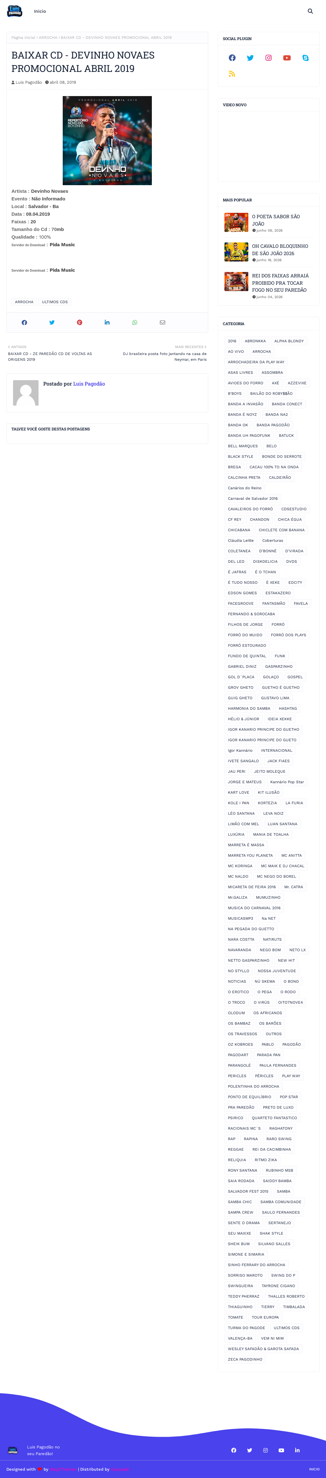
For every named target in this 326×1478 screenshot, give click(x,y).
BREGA (234, 467)
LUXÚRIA (236, 834)
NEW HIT (286, 960)
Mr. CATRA (293, 887)
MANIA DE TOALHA (271, 834)
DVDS (291, 561)
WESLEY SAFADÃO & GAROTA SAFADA (263, 1349)
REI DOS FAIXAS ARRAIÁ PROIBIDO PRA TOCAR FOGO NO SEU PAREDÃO (280, 282)
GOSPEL (295, 677)
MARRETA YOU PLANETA (250, 855)
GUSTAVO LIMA (275, 698)
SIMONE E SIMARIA (246, 1254)
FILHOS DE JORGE (245, 624)
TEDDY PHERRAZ (243, 1296)
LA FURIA (294, 803)
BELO (271, 446)
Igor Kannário (240, 750)
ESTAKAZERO (278, 593)
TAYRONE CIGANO (278, 1286)
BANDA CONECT (287, 404)
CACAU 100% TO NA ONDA (274, 467)
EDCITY (295, 582)
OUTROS (274, 1034)
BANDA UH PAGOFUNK (249, 435)
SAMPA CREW (240, 1212)
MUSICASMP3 (240, 918)
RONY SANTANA (242, 1170)
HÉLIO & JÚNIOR (243, 719)
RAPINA (251, 1139)
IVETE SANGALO (243, 761)
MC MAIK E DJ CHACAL (282, 866)
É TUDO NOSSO (243, 582)
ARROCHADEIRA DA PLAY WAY (256, 362)
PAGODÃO (291, 1044)
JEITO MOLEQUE (270, 771)
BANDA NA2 (277, 414)
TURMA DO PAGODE (246, 1328)
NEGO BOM (270, 950)
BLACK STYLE (240, 456)
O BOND (291, 981)
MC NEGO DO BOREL (276, 876)
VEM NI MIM (272, 1338)
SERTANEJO (279, 1223)
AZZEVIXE (297, 383)
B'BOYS (235, 393)
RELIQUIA (237, 1160)
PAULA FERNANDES (277, 1065)
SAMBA (283, 1191)
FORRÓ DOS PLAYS (288, 635)
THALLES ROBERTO (286, 1296)
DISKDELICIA (265, 561)
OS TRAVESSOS (242, 1034)
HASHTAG (288, 708)
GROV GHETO (240, 687)
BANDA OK (238, 425)
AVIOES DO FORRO (245, 383)
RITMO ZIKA (266, 1160)
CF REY (234, 519)
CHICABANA (239, 530)
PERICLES (237, 1076)
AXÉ (275, 383)
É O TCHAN (265, 572)
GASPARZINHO (279, 666)
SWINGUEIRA (240, 1286)
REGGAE (236, 1149)
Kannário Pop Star (287, 782)
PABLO (268, 1044)
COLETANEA (239, 551)
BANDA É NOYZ (242, 414)
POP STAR (289, 1097)
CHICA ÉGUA (290, 519)
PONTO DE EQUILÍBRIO (249, 1097)
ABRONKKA (255, 341)
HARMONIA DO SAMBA (249, 708)
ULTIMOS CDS (55, 302)
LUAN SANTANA (282, 824)
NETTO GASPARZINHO (248, 960)
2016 (232, 341)
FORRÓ (278, 624)
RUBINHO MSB (279, 1170)
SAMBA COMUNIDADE (280, 1202)
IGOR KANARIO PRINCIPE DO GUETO (262, 740)
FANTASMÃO (273, 603)
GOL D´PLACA (241, 677)
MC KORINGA (240, 866)
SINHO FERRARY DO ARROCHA (256, 1265)
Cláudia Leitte (241, 540)
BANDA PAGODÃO (273, 425)
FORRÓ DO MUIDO (245, 635)
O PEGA (265, 992)
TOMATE (235, 1317)
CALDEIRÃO (280, 477)
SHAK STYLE (271, 1233)
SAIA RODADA (241, 1181)
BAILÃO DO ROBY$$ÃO (271, 393)
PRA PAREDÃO (241, 1107)
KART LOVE (238, 792)
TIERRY (267, 1307)
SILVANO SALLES (274, 1244)
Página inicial (23, 37)
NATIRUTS (272, 939)
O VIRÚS (262, 1002)
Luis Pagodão (29, 82)
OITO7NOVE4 (290, 1002)
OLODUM (236, 1013)
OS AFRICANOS (267, 1013)
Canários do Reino (244, 488)
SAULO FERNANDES (281, 1212)
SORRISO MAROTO (245, 1275)
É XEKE (273, 582)
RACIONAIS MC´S (244, 1128)
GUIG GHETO (240, 698)
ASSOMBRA (272, 372)
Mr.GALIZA (237, 897)
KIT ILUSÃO (269, 792)
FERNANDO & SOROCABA (251, 614)
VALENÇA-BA (240, 1338)
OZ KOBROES (240, 1044)
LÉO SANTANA (241, 813)
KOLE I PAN (238, 803)
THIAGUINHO (240, 1307)
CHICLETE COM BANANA (282, 530)
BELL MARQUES (243, 446)
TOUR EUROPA (265, 1317)
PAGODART (238, 1055)
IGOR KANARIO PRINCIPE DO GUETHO (263, 729)
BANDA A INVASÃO (245, 404)
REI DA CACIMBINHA (271, 1149)
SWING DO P (283, 1275)
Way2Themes (63, 1469)
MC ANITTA (291, 855)
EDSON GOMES (242, 593)
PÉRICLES (264, 1076)
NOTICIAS (237, 981)
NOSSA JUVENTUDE (277, 971)
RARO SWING (279, 1139)
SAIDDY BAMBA (277, 1181)
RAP (231, 1139)
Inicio (314, 1469)
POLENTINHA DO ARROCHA (253, 1086)
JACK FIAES (278, 761)
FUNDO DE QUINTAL (247, 656)
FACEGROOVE (241, 603)
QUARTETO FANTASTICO (274, 1118)
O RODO (288, 992)
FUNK (280, 656)
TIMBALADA (294, 1307)
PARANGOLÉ (239, 1065)
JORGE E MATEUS (245, 782)
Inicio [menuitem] (40, 11)
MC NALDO (238, 876)
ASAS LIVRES (240, 372)
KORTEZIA (267, 803)
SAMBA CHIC (240, 1202)
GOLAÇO (271, 677)
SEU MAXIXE (239, 1233)
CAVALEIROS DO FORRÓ (250, 509)
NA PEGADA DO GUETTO (251, 929)
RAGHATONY (281, 1128)
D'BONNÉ (268, 551)
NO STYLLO (238, 971)
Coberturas (272, 540)
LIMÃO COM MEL (243, 824)
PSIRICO (235, 1118)
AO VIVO (236, 351)
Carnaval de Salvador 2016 (253, 498)
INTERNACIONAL (276, 750)
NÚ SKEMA (265, 981)
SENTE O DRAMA (244, 1223)
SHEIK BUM (239, 1244)
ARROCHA (48, 37)
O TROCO (236, 1002)
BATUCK (286, 435)
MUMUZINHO (268, 897)
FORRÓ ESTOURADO (247, 645)
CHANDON (259, 519)
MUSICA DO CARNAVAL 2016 (254, 908)
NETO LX (297, 950)
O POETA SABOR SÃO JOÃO (276, 220)
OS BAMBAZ (239, 1023)
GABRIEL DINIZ (242, 666)
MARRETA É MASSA (246, 845)
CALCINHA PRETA (244, 477)
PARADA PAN (268, 1055)
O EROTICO (238, 992)
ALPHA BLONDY (289, 341)
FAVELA (301, 603)
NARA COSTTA (241, 939)
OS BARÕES (270, 1023)
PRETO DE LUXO (278, 1107)
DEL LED (236, 561)
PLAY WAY (291, 1076)
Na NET (269, 918)
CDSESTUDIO (294, 509)
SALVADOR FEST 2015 (248, 1191)
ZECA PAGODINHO (245, 1359)
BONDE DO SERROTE (282, 456)
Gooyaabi (120, 1469)
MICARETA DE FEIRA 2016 (252, 887)
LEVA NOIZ (273, 813)
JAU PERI (236, 771)
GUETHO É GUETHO (281, 687)
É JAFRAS (237, 572)
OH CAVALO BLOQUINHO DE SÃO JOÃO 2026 (280, 249)
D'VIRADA (294, 551)
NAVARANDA (239, 950)
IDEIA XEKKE (280, 719)
